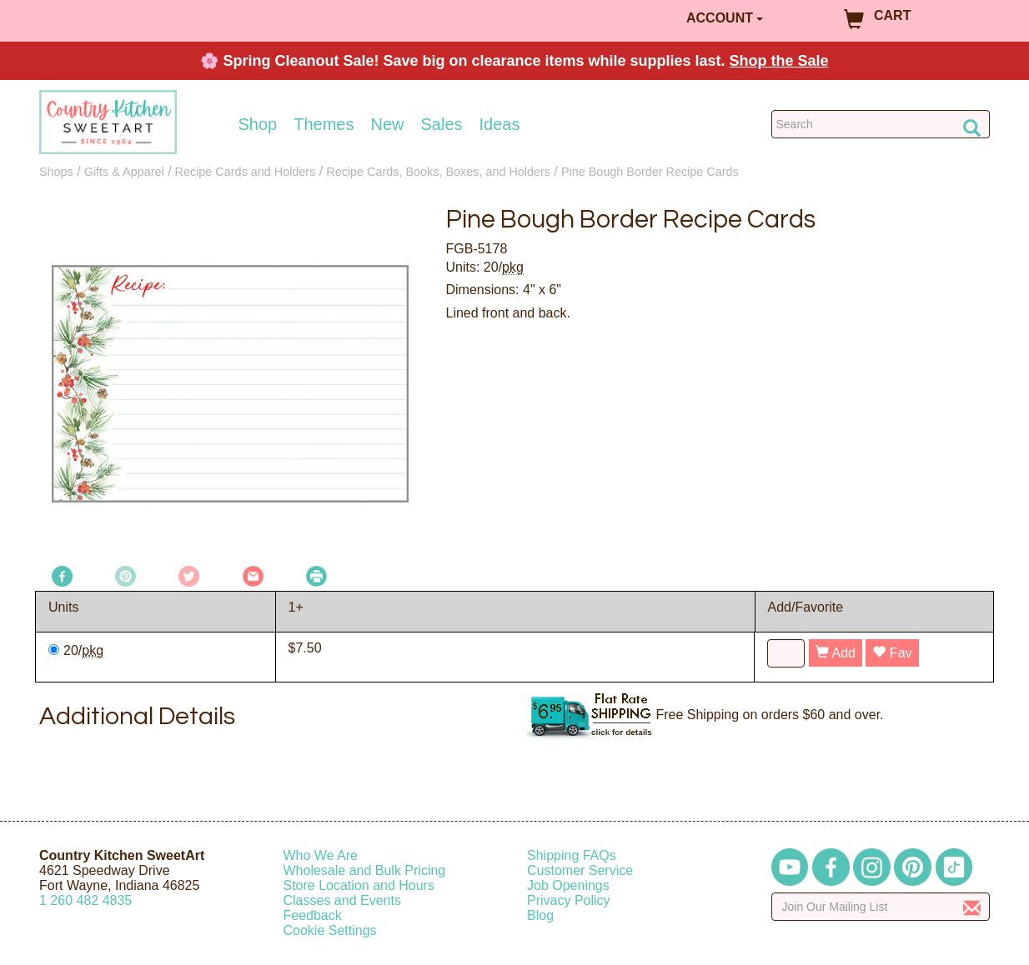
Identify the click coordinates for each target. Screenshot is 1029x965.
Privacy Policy (568, 900)
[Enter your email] (881, 906)
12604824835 (85, 900)
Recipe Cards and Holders (245, 171)
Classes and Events (342, 900)
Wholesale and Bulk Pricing (365, 870)
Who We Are (321, 855)
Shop (258, 124)
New (387, 124)
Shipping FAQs (571, 855)
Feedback (313, 915)
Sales (442, 124)
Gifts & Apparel (124, 171)
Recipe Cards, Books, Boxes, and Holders (438, 171)
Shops (56, 171)
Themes (324, 124)
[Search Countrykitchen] (881, 124)
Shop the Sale (779, 60)
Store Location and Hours (359, 885)
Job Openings (568, 885)
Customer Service (580, 870)
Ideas (499, 124)
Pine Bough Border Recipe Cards (650, 171)
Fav (891, 653)
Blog (540, 915)
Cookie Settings (330, 930)
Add (836, 653)
